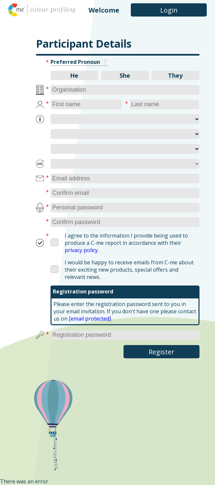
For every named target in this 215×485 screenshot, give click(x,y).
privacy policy (81, 250)
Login (169, 10)
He (74, 75)
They (175, 75)
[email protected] (90, 318)
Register (161, 351)
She (125, 75)
